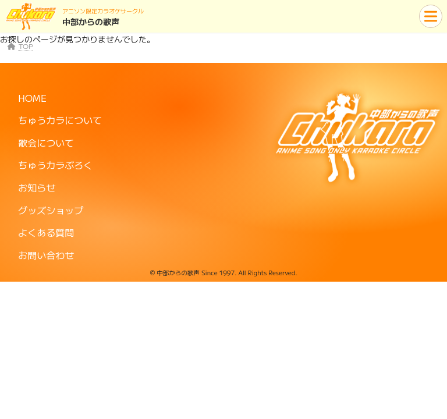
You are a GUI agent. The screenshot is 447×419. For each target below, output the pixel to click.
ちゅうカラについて (60, 120)
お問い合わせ (46, 255)
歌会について (46, 143)
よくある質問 (46, 232)
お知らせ (36, 187)
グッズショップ (50, 209)
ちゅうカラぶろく (55, 165)
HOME (32, 97)
